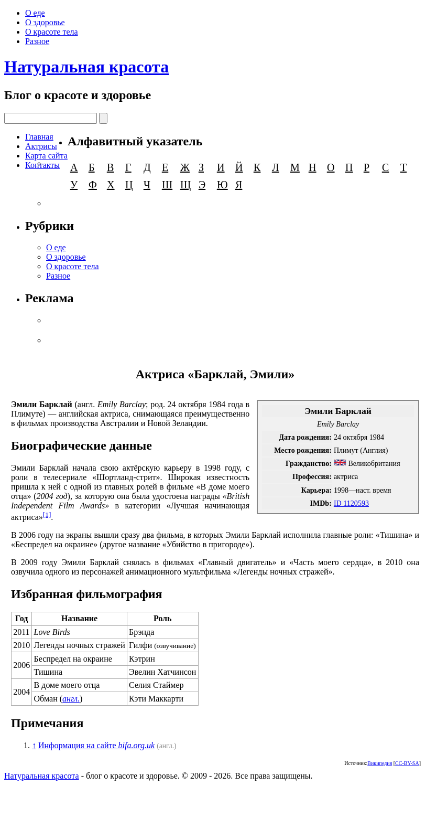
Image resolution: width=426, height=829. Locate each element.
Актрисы (41, 146)
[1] (47, 514)
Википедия (379, 763)
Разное (37, 41)
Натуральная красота (86, 66)
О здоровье (45, 22)
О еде (35, 12)
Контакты (42, 165)
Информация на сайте (96, 745)
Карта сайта (46, 155)
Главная (39, 136)
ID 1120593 (351, 503)
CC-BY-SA (407, 763)
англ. (71, 698)
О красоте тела (51, 31)
